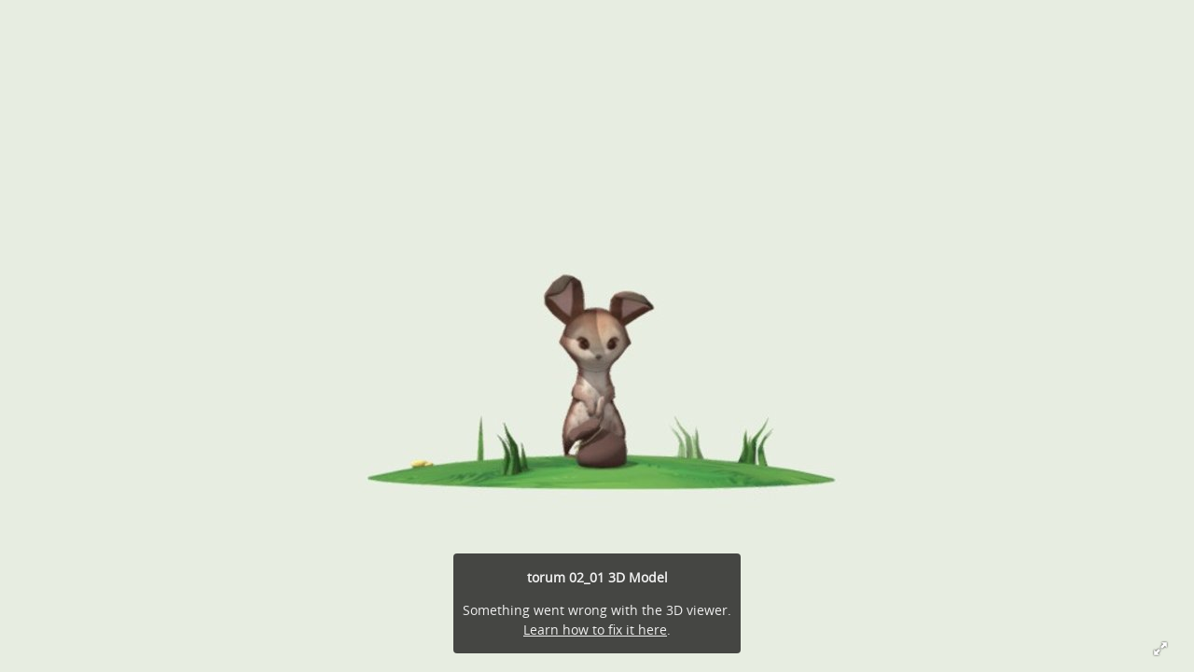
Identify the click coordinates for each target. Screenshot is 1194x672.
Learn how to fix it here (595, 629)
